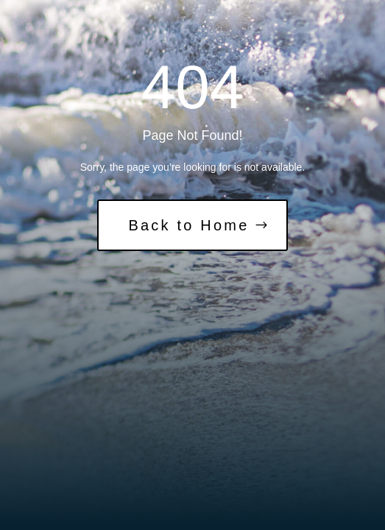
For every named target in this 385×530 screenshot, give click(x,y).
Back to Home (188, 225)
